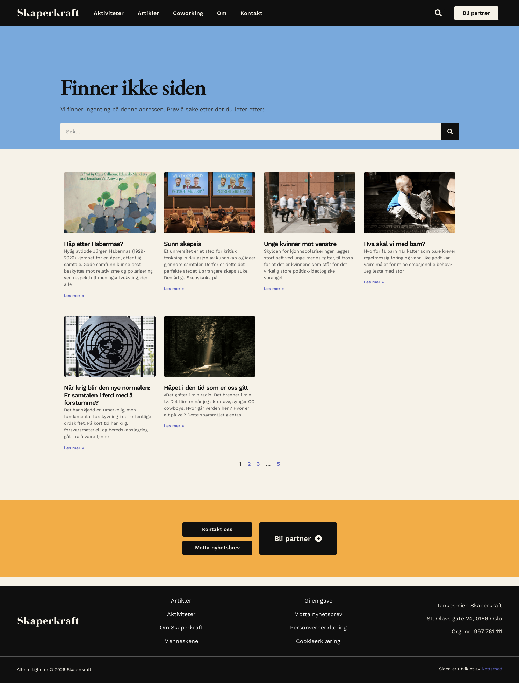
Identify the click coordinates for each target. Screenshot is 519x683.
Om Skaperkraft (181, 627)
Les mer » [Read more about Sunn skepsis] (174, 288)
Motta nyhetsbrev (318, 614)
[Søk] (450, 131)
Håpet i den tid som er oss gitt (206, 387)
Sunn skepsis (182, 243)
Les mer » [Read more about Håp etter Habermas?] (74, 295)
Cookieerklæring (318, 641)
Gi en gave (318, 600)
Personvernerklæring (318, 627)
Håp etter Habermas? (93, 243)
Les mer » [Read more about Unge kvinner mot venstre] (274, 288)
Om (221, 13)
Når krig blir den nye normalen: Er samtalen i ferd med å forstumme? (107, 395)
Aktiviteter (109, 13)
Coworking (188, 13)
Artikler (148, 13)
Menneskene (181, 641)
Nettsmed (492, 668)
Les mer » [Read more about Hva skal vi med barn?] (374, 282)
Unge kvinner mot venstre (300, 243)
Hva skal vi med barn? (394, 243)
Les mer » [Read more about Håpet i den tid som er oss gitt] (174, 425)
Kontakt (251, 13)
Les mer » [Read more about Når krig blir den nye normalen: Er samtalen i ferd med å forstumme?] (74, 447)
